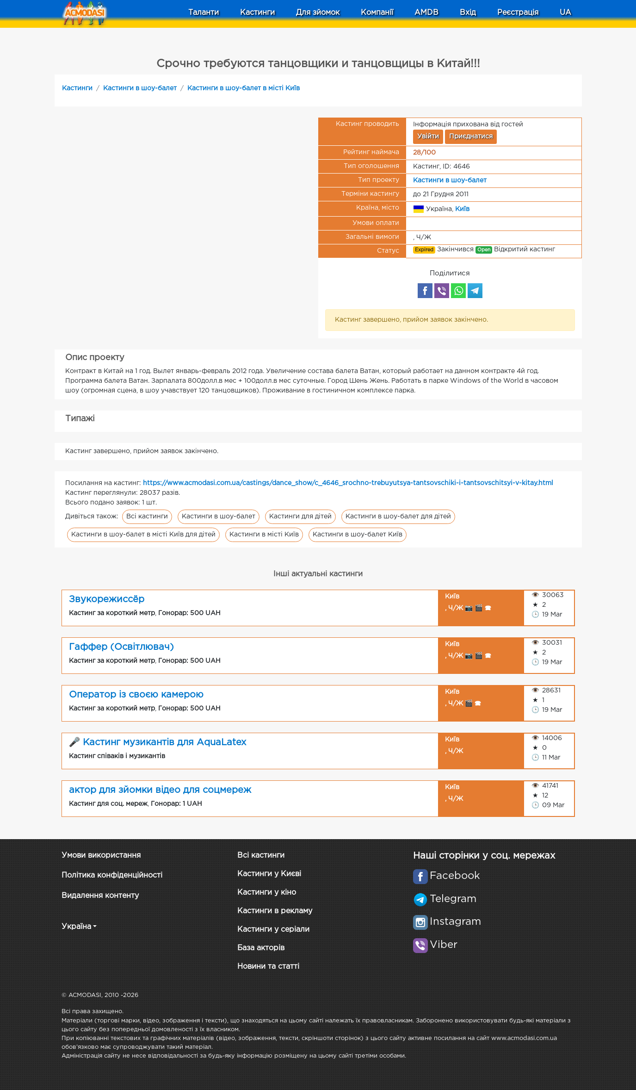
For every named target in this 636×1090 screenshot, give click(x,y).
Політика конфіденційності (112, 875)
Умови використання (101, 855)
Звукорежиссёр (106, 599)
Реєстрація (517, 12)
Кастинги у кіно (266, 892)
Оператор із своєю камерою (136, 695)
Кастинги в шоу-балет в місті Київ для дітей (143, 534)
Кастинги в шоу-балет (140, 88)
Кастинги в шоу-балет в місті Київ (243, 88)
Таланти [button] (203, 12)
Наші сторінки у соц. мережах (484, 856)
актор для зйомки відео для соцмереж (160, 790)
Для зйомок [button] (318, 12)
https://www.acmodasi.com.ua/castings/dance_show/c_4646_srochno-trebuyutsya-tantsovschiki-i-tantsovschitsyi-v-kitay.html (348, 483)
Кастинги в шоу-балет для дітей (398, 516)
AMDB (426, 12)
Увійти (428, 136)
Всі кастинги (147, 516)
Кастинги (77, 88)
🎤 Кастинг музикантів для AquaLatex (158, 742)
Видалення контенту (100, 895)
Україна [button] (76, 926)
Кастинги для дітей (300, 516)
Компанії (377, 12)
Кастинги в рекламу (274, 911)
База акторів (260, 948)
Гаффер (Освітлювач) (121, 647)
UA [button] (565, 12)
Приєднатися (471, 136)
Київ (462, 209)
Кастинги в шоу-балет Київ (357, 534)
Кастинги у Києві (269, 874)
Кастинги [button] (257, 12)
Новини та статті (268, 966)
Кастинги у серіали (273, 929)
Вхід (468, 12)
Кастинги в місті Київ (264, 534)
